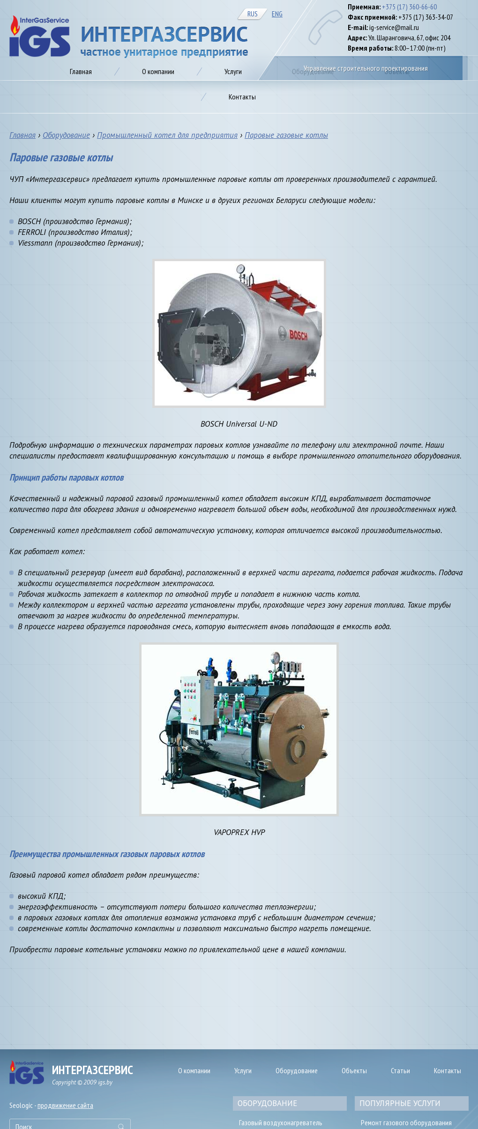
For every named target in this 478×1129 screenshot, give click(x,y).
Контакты (447, 1070)
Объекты (354, 1070)
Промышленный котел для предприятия (167, 135)
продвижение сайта (65, 1105)
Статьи (400, 1070)
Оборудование (66, 135)
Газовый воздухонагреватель (280, 1122)
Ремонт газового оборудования (406, 1122)
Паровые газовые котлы (286, 135)
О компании (194, 1070)
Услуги (243, 1070)
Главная (22, 135)
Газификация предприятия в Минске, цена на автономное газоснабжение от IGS (128, 37)
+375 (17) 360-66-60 (409, 6)
